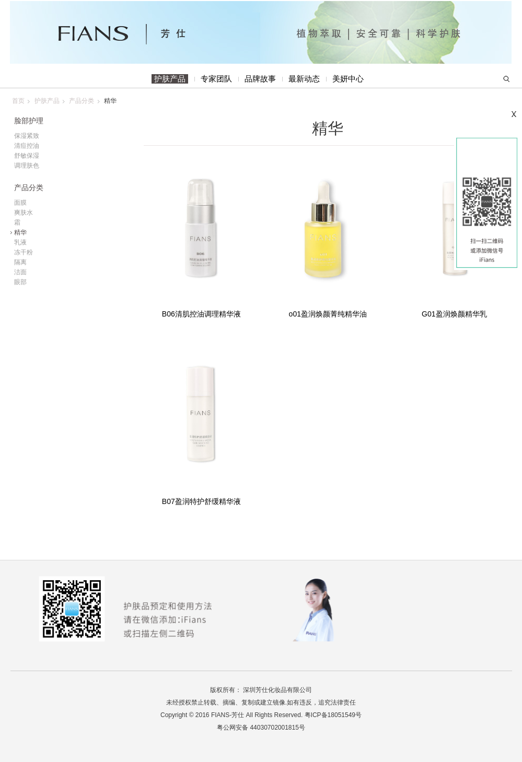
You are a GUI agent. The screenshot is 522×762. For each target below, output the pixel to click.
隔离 (20, 262)
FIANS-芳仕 (227, 715)
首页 (18, 100)
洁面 (20, 272)
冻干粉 (23, 252)
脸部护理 (28, 121)
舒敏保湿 (26, 155)
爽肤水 (23, 212)
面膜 (20, 202)
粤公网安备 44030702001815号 (261, 727)
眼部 (20, 282)
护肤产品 (47, 100)
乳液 (20, 242)
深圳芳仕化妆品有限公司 (277, 690)
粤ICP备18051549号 (333, 715)
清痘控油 (26, 145)
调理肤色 (26, 165)
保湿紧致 (26, 135)
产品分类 (81, 100)
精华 (327, 128)
